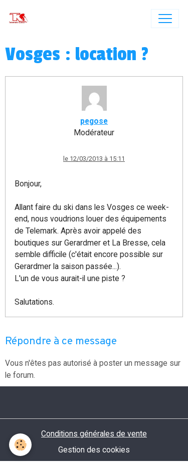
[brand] (21, 18)
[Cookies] (20, 444)
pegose (94, 121)
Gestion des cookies (94, 449)
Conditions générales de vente (94, 433)
